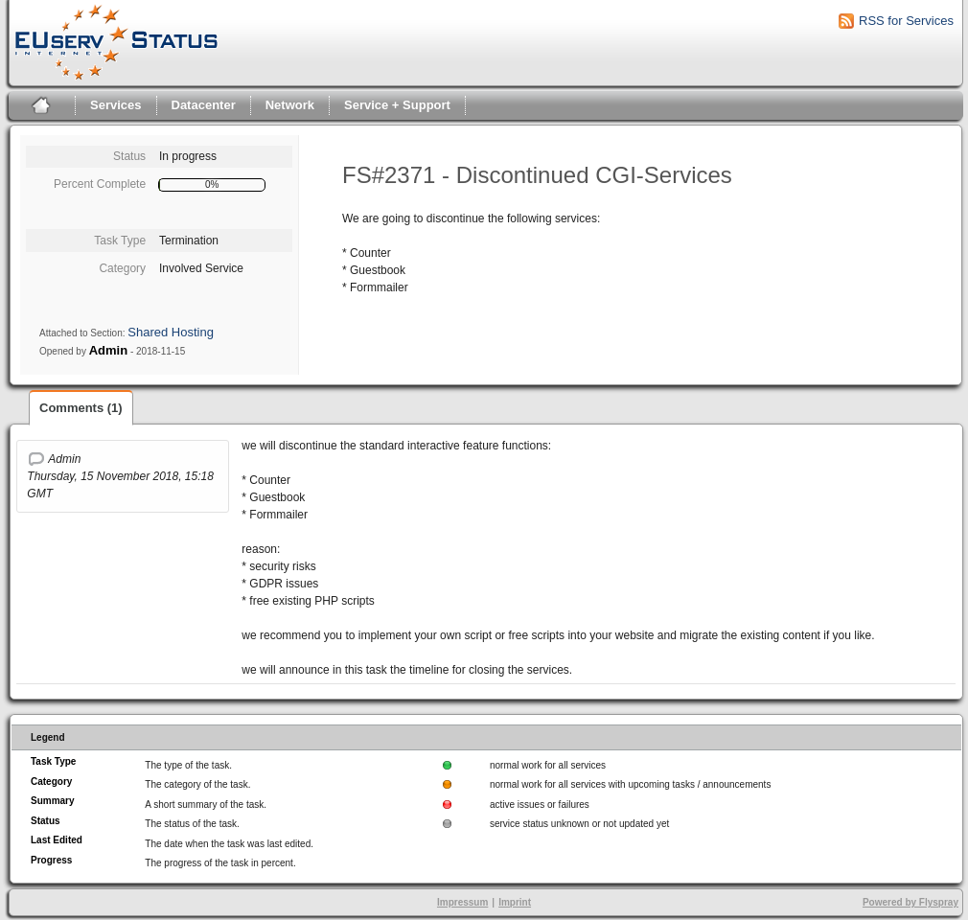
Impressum (462, 902)
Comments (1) (81, 408)
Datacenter (204, 105)
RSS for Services (906, 20)
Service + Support (397, 105)
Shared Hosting (170, 332)
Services (116, 105)
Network (289, 105)
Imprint (514, 902)
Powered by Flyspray (910, 902)
